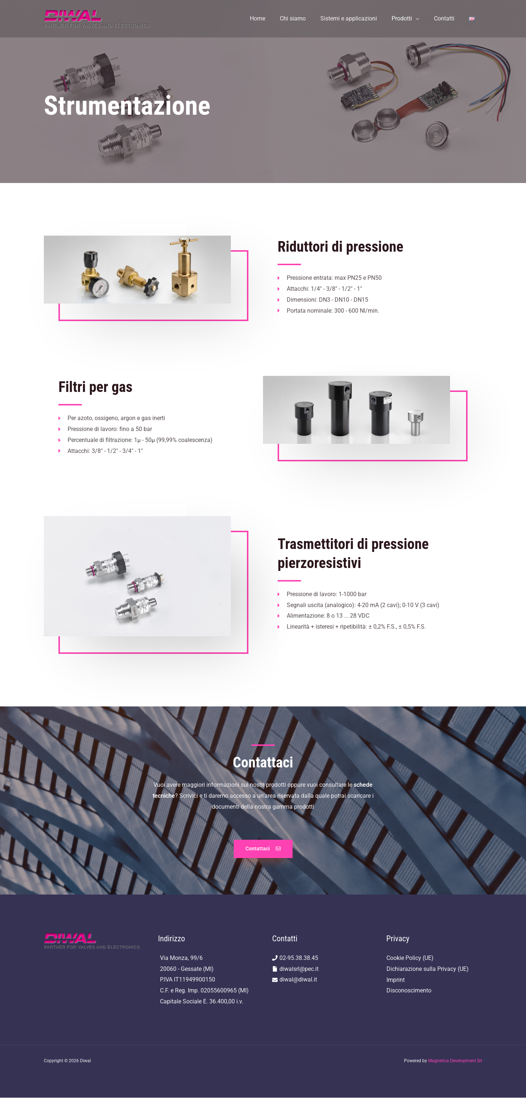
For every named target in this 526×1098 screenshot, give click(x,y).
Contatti (448, 18)
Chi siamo (306, 18)
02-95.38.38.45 (298, 957)
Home (273, 18)
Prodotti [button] (409, 18)
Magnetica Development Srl (455, 1061)
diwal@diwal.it (298, 979)
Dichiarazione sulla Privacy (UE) (427, 968)
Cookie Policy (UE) (410, 957)
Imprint (395, 979)
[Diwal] (97, 18)
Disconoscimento (408, 990)
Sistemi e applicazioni (359, 18)
